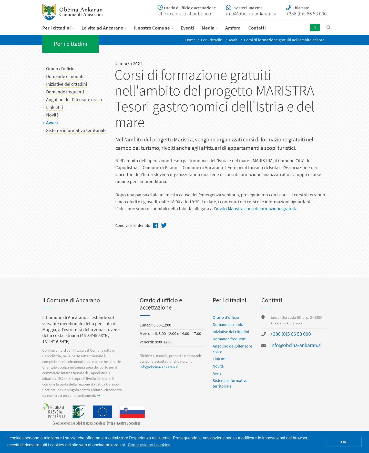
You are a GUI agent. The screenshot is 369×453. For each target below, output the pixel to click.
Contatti (257, 28)
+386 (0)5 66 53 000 (290, 334)
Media (208, 28)
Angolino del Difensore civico (74, 100)
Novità (52, 115)
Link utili (54, 107)
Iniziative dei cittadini (66, 84)
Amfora (233, 28)
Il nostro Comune (152, 28)
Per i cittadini (56, 28)
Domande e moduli (64, 76)
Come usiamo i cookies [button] (149, 445)
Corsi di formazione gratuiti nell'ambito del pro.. (285, 40)
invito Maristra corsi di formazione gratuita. (257, 209)
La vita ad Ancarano (102, 28)
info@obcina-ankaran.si (159, 367)
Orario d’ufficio (60, 69)
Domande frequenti (65, 92)
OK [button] (343, 442)
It (315, 27)
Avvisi (234, 40)
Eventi (187, 28)
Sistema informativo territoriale (76, 130)
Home (190, 40)
